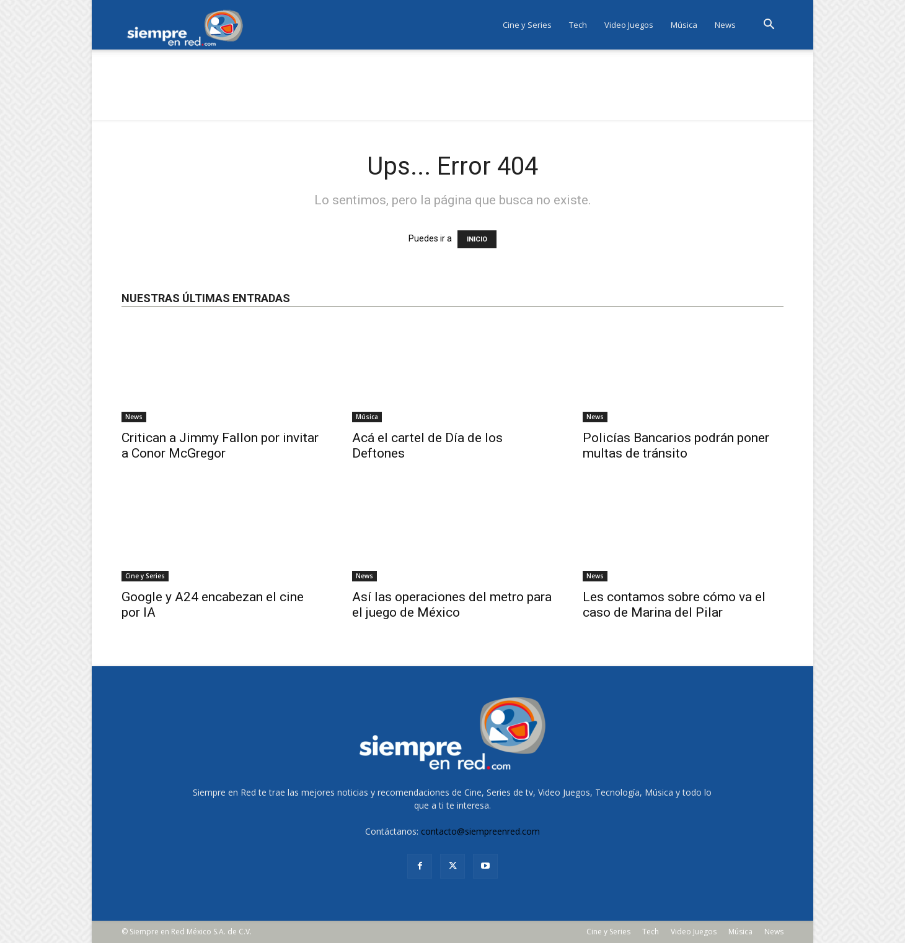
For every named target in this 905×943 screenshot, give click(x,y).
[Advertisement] (452, 92)
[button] (769, 26)
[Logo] (189, 25)
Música (684, 24)
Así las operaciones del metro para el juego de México (452, 604)
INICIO (477, 239)
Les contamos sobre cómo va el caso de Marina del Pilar (674, 604)
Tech (578, 24)
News (725, 24)
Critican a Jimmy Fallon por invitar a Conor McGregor (220, 445)
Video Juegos (628, 24)
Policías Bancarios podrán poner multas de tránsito (676, 445)
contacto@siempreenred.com (480, 831)
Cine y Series (527, 24)
